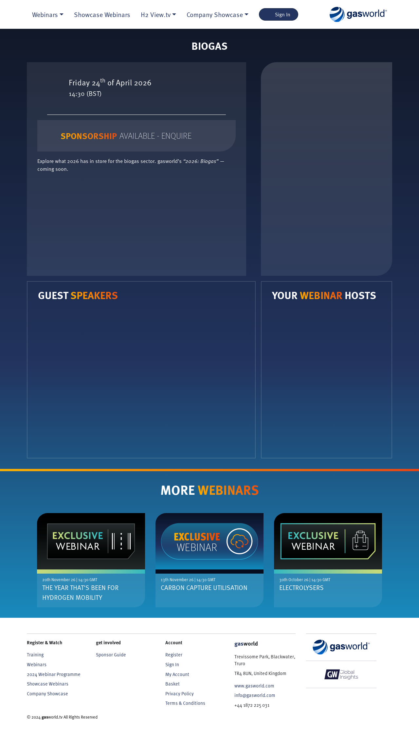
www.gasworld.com (254, 685)
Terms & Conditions (185, 703)
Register (173, 654)
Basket (172, 683)
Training (35, 654)
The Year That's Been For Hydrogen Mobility (80, 592)
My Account (177, 674)
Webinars (36, 664)
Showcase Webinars (102, 14)
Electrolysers (301, 587)
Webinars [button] (45, 14)
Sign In (278, 14)
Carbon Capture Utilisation (204, 587)
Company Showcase (47, 693)
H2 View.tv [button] (156, 14)
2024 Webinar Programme (54, 674)
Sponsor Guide (111, 654)
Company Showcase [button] (215, 14)
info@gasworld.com (254, 695)
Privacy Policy (179, 693)
